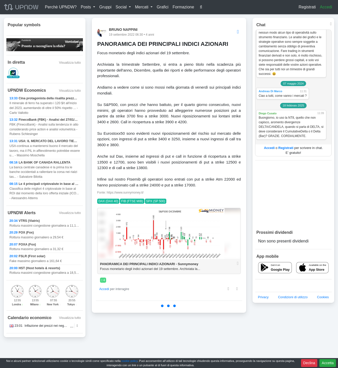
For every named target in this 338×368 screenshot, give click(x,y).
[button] (88, 7)
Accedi (326, 7)
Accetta (328, 363)
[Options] (238, 32)
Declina (309, 363)
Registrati (307, 7)
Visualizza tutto (70, 62)
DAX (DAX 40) (108, 201)
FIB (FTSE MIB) (132, 201)
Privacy (263, 297)
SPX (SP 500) (155, 201)
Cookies (323, 297)
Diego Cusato (268, 113)
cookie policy (129, 360)
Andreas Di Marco (270, 91)
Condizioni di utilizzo (293, 297)
